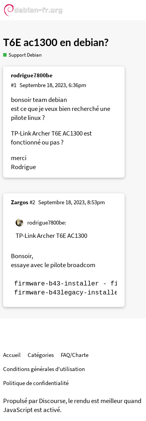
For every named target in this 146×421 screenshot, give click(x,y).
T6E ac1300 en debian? (56, 42)
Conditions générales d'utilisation (44, 369)
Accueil (12, 355)
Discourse (52, 401)
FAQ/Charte (74, 355)
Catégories (41, 355)
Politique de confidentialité (36, 383)
